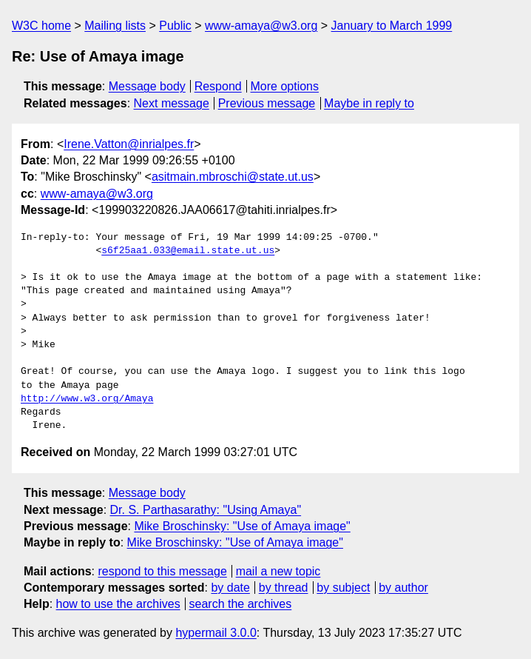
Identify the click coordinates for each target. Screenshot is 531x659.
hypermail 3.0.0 (215, 632)
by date (230, 587)
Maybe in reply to (369, 103)
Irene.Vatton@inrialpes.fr (129, 144)
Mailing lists (115, 25)
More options (285, 86)
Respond (218, 86)
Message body (147, 86)
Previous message (267, 103)
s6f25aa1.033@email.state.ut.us (187, 251)
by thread (283, 587)
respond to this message (162, 571)
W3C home (41, 25)
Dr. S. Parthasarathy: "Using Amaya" (206, 510)
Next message (171, 103)
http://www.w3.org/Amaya (87, 399)
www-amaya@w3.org (261, 25)
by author (403, 587)
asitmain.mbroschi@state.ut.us (233, 176)
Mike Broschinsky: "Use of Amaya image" (242, 526)
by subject (343, 587)
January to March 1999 (392, 25)
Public (175, 25)
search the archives (240, 604)
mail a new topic (278, 571)
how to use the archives (118, 604)
